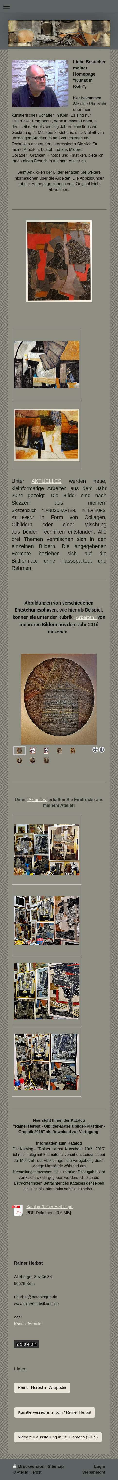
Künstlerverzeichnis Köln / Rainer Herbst (54, 1412)
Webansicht (93, 1472)
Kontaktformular (28, 1324)
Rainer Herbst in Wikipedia (42, 1387)
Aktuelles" (37, 799)
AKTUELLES (46, 481)
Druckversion (29, 1466)
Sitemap (56, 1466)
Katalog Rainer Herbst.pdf (50, 1207)
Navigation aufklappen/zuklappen (59, 6)
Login (99, 1466)
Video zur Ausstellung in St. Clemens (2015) (58, 1437)
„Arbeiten (84, 617)
